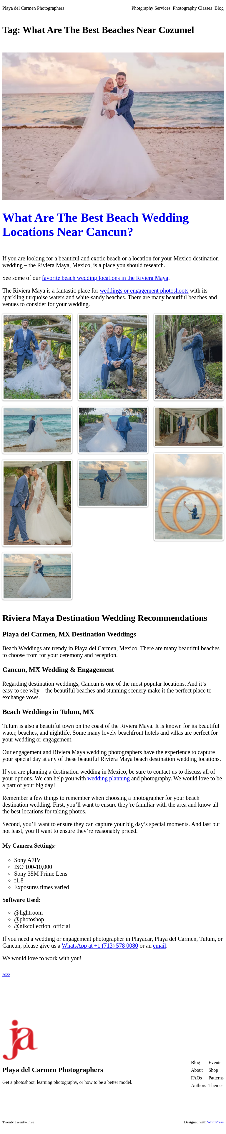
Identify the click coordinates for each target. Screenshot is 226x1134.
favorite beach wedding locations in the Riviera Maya (105, 278)
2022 (6, 974)
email (159, 945)
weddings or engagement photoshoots (144, 290)
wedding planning (108, 778)
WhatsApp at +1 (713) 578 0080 (100, 945)
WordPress (215, 1122)
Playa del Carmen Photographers (33, 8)
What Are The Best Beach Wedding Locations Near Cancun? (95, 225)
